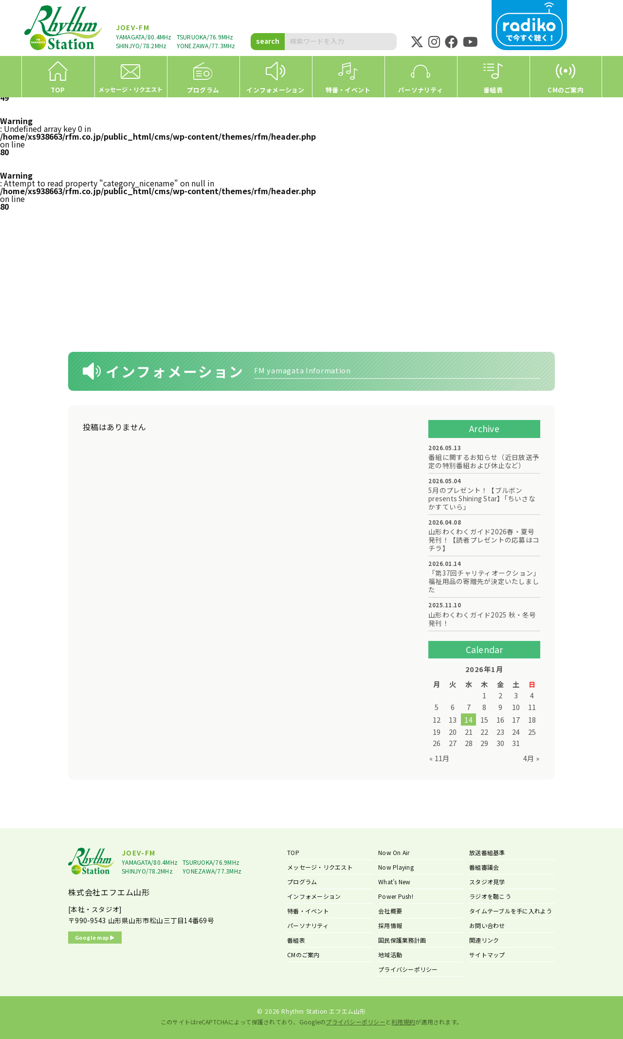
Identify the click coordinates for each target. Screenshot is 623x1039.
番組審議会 (484, 867)
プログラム (302, 881)
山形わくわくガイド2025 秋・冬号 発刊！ (482, 619)
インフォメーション (314, 896)
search (267, 41)
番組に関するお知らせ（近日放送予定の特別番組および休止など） (483, 461)
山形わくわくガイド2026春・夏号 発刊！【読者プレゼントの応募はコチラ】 (483, 540)
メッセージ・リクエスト (320, 867)
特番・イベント (308, 910)
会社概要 (390, 910)
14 (468, 719)
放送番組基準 (487, 852)
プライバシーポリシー (408, 969)
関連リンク (484, 940)
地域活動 (390, 954)
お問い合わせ (487, 925)
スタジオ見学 (487, 881)
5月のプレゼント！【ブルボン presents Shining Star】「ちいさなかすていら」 (481, 498)
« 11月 (439, 758)
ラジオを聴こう (490, 896)
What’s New (394, 881)
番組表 (296, 940)
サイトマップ (487, 954)
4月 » (531, 758)
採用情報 (390, 925)
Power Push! (395, 896)
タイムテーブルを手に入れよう (510, 910)
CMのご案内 (303, 954)
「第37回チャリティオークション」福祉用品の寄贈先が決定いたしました (484, 581)
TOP (293, 852)
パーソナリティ (308, 925)
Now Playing (396, 867)
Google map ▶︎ (95, 937)
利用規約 (403, 1022)
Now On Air (394, 852)
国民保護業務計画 (402, 940)
